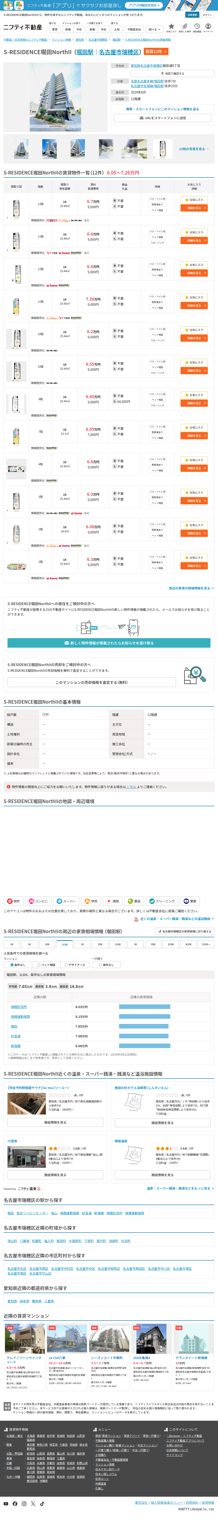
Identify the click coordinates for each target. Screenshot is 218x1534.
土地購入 (100, 1455)
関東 (9, 1444)
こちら (131, 786)
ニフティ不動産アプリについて (185, 1440)
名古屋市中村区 (62, 1268)
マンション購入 (104, 1445)
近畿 (9, 1463)
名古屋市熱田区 (134, 1268)
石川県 (71, 1453)
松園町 (37, 1240)
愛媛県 (41, 1472)
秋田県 (71, 1436)
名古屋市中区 (85, 1268)
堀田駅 (85, 52)
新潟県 (31, 1453)
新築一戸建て (121, 1450)
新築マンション (125, 1445)
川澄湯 (12, 1141)
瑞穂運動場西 (20, 1016)
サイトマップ (174, 1455)
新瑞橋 (15, 1046)
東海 (9, 1458)
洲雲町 (113, 1240)
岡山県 (41, 1468)
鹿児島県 (32, 1481)
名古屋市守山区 (40, 1273)
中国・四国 (13, 1468)
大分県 (71, 1476)
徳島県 (81, 1468)
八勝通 (24, 1240)
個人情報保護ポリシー (167, 1502)
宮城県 (61, 1436)
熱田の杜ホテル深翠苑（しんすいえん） (142, 1087)
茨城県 (73, 1444)
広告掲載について (177, 1450)
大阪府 (31, 1463)
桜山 (54, 1213)
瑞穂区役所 (19, 1006)
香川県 (31, 1472)
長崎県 (51, 1476)
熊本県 (61, 1476)
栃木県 (83, 1444)
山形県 (81, 1436)
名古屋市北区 (17, 1268)
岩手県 (51, 1436)
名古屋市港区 (182, 1268)
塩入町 (49, 1240)
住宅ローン (102, 1479)
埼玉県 (54, 1444)
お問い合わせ (174, 1445)
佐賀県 (41, 1476)
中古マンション (147, 1445)
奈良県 (71, 1463)
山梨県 (41, 1453)
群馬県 (31, 1449)
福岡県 (31, 1476)
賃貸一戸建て (151, 1436)
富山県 (61, 1453)
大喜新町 (75, 1240)
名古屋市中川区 (159, 1268)
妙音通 (15, 1036)
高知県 (51, 1472)
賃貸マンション (111, 1436)
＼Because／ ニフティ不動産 (184, 1436)
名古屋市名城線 (142, 85)
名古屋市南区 (17, 1273)
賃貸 (98, 1436)
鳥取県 (51, 1468)
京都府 (51, 1463)
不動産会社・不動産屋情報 (111, 1459)
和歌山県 (82, 1463)
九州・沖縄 (13, 1476)
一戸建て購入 (103, 1450)
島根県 (61, 1468)
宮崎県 (81, 1476)
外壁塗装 (100, 1483)
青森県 (41, 1436)
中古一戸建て (140, 1450)
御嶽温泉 (123, 1141)
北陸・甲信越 (14, 1453)
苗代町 (101, 1240)
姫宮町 (61, 1240)
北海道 (31, 1436)
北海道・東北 (14, 1436)
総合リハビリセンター (32, 1213)
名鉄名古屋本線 (142, 81)
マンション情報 (104, 1464)
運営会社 (141, 1502)
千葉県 (63, 1444)
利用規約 (192, 1502)
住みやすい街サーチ (107, 1469)
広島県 (31, 1468)
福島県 (31, 1440)
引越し (99, 1488)
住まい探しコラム (106, 1474)
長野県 (51, 1453)
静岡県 (37, 1301)
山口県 (71, 1468)
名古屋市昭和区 (109, 1268)
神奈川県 (42, 1444)
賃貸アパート (132, 1436)
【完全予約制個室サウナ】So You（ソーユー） (38, 1087)
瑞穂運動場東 (69, 1213)
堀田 (14, 1026)
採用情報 (208, 1502)
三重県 (49, 1301)
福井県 (81, 1453)
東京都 (31, 1444)
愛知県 (135, 65)
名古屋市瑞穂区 (119, 52)
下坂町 (89, 1240)
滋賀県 (61, 1463)
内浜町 (126, 1240)
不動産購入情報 (104, 1440)
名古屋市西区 (38, 1268)
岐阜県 (24, 1301)
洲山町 (12, 1240)
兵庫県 (41, 1463)
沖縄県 (44, 1481)
